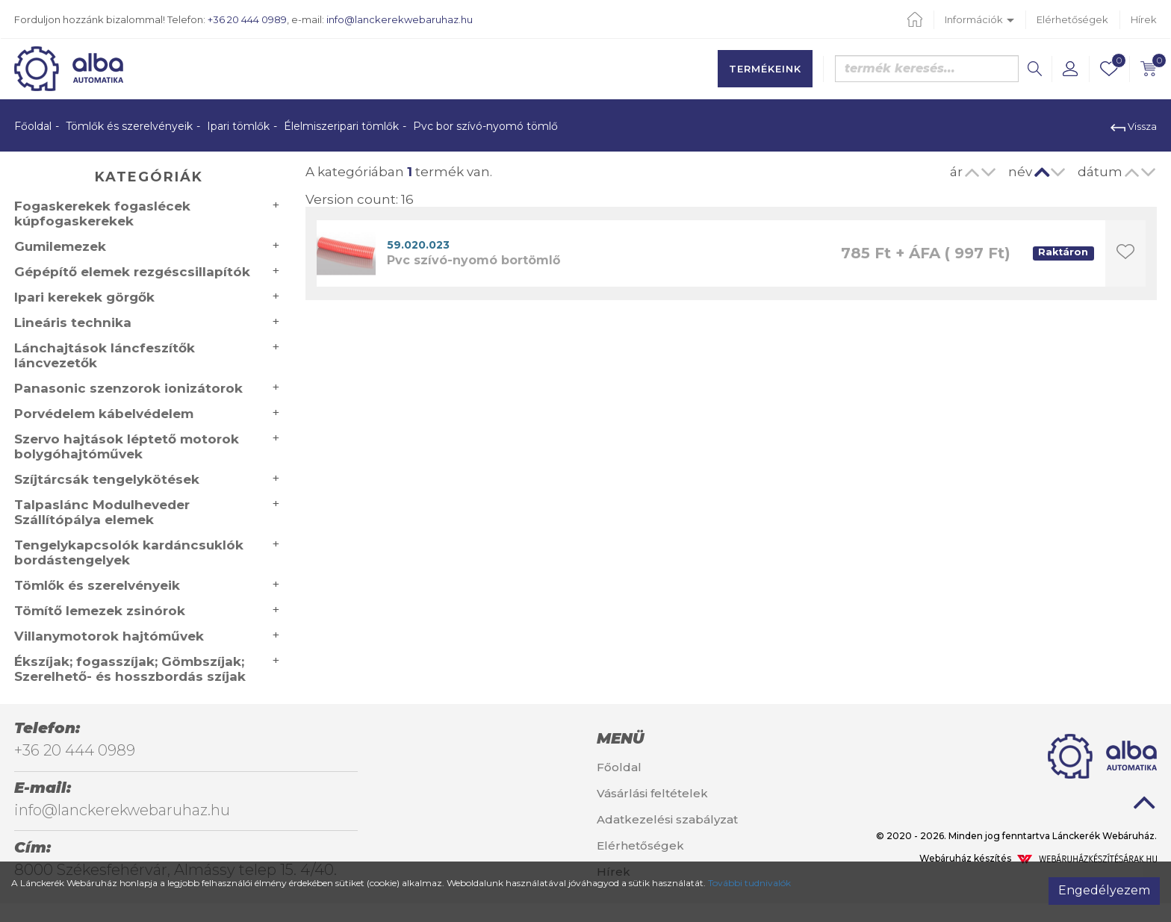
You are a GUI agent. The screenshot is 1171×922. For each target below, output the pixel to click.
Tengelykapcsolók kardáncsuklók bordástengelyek (128, 552)
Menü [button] (620, 738)
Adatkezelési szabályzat (667, 819)
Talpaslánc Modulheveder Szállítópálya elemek (102, 512)
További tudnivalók (749, 882)
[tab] (682, 738)
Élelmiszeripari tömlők (341, 126)
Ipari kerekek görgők (84, 297)
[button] (1070, 68)
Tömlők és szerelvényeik (129, 126)
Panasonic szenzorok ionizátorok (128, 388)
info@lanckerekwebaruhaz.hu (399, 19)
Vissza (1134, 126)
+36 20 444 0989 (247, 19)
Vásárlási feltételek (652, 793)
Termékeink (765, 69)
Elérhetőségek (1072, 19)
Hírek (1144, 19)
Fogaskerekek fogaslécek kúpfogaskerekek (102, 213)
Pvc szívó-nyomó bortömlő (473, 260)
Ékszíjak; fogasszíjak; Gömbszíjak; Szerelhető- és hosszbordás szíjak (130, 669)
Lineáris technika (72, 322)
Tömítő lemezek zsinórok (99, 610)
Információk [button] (979, 19)
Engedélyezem (1104, 890)
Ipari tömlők (238, 126)
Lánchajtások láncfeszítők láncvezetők (104, 355)
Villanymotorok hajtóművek (109, 636)
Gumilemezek (60, 246)
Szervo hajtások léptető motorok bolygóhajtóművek (126, 446)
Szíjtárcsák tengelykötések (106, 479)
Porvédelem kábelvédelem (103, 413)
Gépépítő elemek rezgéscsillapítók (132, 271)
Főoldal (33, 126)
